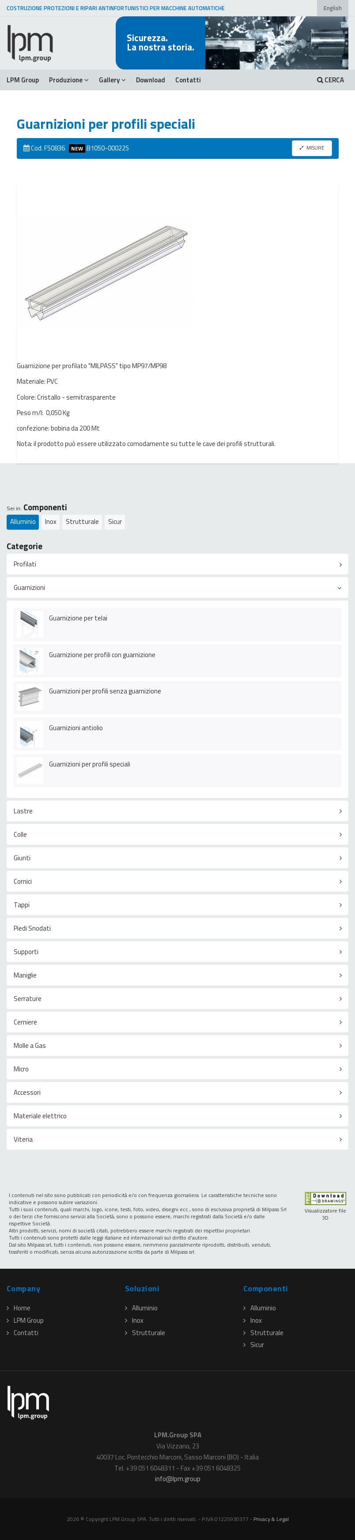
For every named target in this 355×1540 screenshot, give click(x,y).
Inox (51, 521)
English (333, 8)
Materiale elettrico (40, 1116)
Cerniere (25, 1022)
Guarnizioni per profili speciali (89, 764)
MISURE (312, 147)
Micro (21, 1069)
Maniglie (25, 975)
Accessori (27, 1092)
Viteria (23, 1139)
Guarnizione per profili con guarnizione (102, 655)
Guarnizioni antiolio (76, 728)
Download (150, 80)
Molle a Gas (30, 1045)
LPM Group (23, 80)
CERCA (330, 80)
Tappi (22, 905)
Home (18, 1308)
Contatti (188, 80)
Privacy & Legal (271, 1519)
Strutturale (82, 521)
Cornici (23, 881)
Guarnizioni (29, 587)
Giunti (22, 858)
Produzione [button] (69, 80)
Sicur (115, 521)
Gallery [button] (112, 80)
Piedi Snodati (32, 928)
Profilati (25, 564)
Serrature (28, 998)
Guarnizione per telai (78, 618)
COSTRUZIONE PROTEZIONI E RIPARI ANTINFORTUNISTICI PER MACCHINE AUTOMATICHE (116, 8)
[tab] (177, 564)
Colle (20, 834)
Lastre (23, 811)
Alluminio (23, 521)
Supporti (26, 952)
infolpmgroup (177, 1479)
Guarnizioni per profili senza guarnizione (105, 691)
